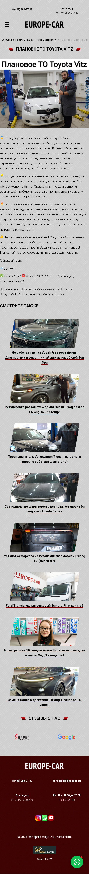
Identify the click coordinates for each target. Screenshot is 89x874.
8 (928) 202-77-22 (22, 9)
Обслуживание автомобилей (17, 40)
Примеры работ (47, 40)
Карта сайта (64, 837)
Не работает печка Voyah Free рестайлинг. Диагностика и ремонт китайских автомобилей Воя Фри (44, 357)
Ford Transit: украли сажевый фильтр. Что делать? (44, 605)
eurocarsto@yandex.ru (67, 781)
